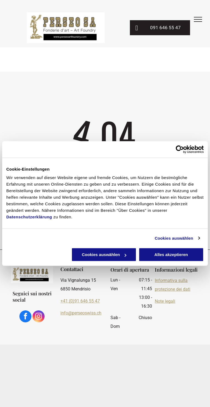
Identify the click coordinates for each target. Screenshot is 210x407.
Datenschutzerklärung (29, 217)
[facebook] (25, 317)
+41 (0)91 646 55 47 (80, 301)
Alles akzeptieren (171, 254)
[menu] (198, 19)
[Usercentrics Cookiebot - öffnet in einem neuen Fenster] (180, 149)
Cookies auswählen (174, 238)
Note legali (165, 301)
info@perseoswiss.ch (80, 313)
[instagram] (39, 317)
